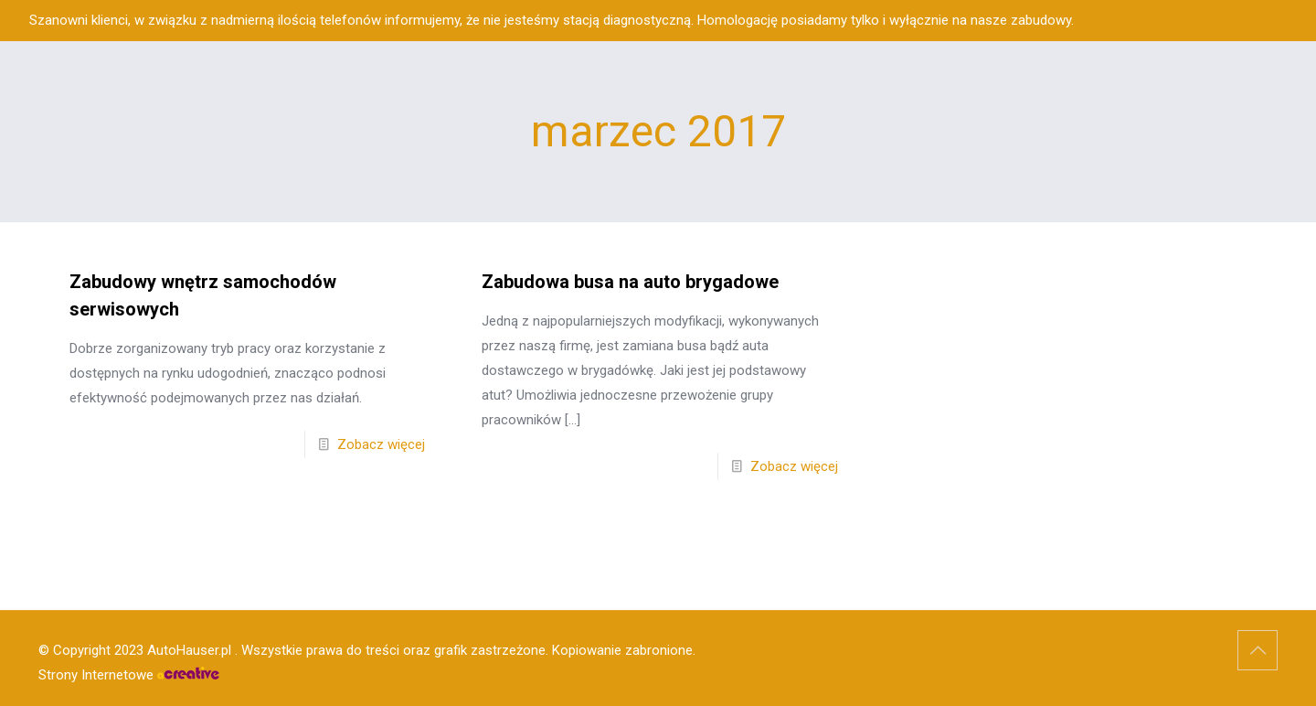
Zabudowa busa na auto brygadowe (630, 282)
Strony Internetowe (128, 675)
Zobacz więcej (381, 444)
